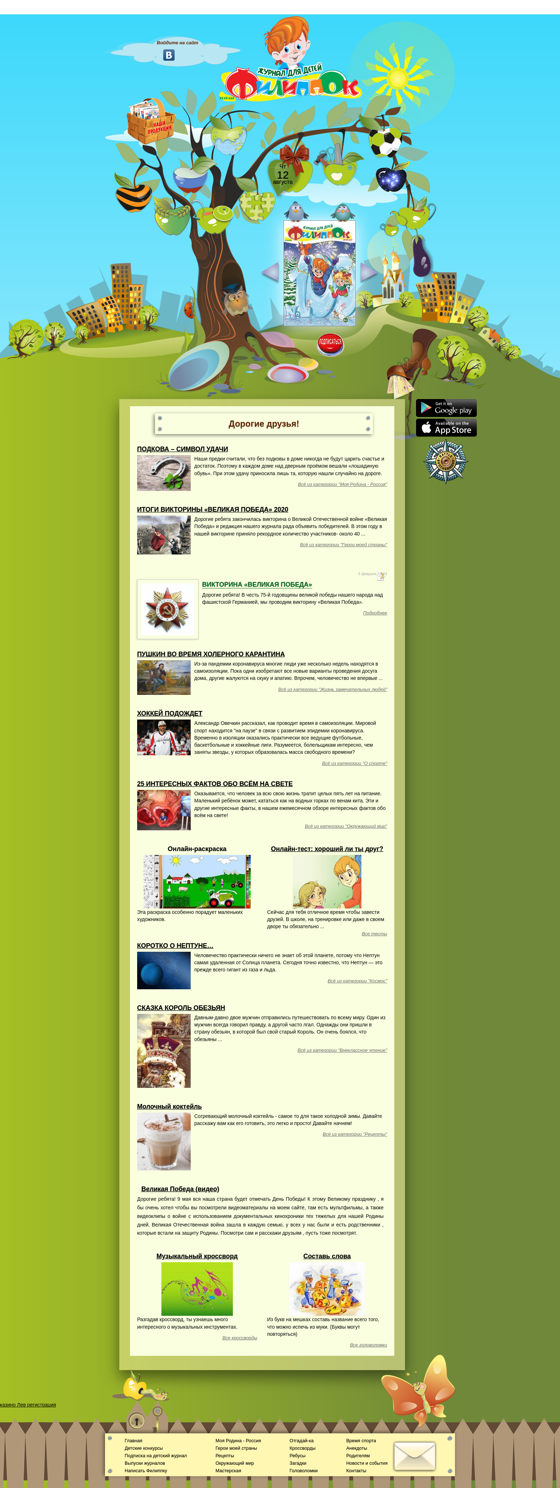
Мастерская (228, 1470)
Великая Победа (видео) (180, 1189)
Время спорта (361, 1440)
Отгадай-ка (302, 1440)
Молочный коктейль (169, 1106)
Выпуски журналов (145, 1463)
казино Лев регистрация (28, 1405)
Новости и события (367, 1463)
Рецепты (224, 1455)
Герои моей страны (236, 1448)
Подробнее (375, 613)
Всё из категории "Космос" (357, 981)
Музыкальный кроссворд (197, 1256)
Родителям (358, 1455)
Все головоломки (368, 1345)
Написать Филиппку (146, 1470)
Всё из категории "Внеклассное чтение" (342, 1050)
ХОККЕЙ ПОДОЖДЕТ (169, 713)
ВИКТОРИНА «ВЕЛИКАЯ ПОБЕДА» (257, 584)
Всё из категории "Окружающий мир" (346, 826)
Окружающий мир (234, 1463)
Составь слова (327, 1256)
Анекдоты (356, 1448)
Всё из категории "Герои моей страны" (343, 544)
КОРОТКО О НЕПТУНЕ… (175, 945)
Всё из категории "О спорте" (354, 763)
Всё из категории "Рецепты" (355, 1134)
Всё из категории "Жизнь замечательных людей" (332, 689)
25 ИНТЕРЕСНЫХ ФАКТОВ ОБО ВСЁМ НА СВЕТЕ (215, 783)
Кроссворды (303, 1448)
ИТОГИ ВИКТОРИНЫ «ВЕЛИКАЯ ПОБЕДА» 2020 (212, 509)
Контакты (356, 1470)
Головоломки (304, 1470)
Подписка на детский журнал (156, 1455)
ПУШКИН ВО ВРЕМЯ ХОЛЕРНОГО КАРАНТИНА (211, 654)
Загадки (298, 1463)
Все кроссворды (239, 1337)
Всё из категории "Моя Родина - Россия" (342, 484)
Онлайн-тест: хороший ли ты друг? (327, 848)
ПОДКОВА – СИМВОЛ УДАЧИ (182, 449)
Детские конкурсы (144, 1448)
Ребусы (298, 1455)
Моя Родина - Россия (238, 1440)
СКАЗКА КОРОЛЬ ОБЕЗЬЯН (181, 1007)
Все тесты (374, 933)
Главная (133, 1440)
